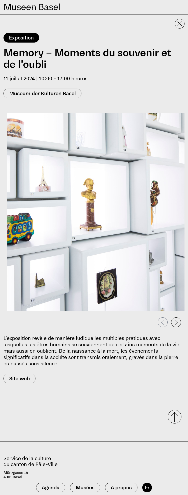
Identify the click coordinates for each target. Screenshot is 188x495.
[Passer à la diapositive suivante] (176, 322)
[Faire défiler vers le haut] (173, 417)
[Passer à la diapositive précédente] (163, 322)
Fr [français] (147, 487)
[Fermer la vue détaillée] (179, 24)
